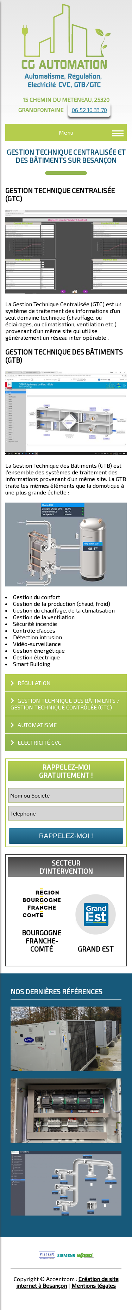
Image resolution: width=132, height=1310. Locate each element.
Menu (66, 132)
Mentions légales (93, 1285)
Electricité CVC (36, 742)
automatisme (34, 724)
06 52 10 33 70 (89, 109)
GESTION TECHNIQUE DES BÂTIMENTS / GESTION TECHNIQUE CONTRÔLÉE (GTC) (65, 704)
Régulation (31, 682)
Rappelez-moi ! (66, 835)
